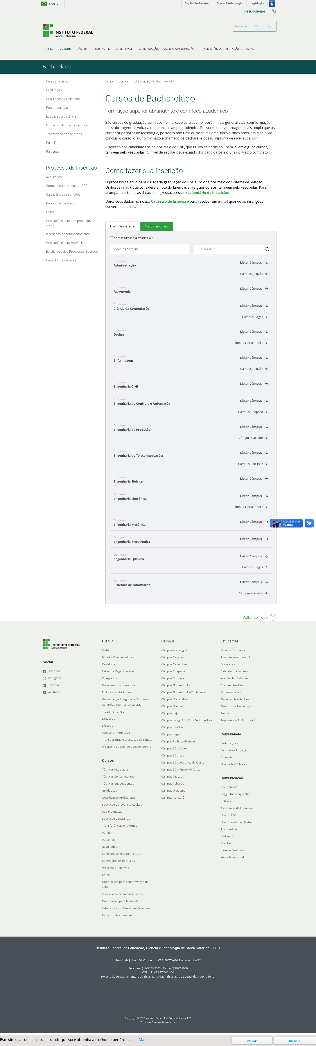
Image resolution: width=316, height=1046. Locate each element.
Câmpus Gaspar (172, 708)
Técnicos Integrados (115, 772)
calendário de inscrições (209, 192)
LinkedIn (53, 687)
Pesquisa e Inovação (234, 752)
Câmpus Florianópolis (250, 343)
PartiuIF (107, 835)
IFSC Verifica (229, 831)
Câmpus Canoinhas (174, 666)
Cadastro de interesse (117, 917)
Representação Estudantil (238, 722)
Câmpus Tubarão (172, 786)
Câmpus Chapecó (253, 413)
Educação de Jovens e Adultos (122, 807)
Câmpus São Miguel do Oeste (181, 772)
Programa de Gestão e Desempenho (126, 749)
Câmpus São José (253, 465)
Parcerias (108, 842)
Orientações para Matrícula (120, 903)
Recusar (294, 1041)
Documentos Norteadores (119, 687)
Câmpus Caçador (253, 439)
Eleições (107, 728)
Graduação (109, 793)
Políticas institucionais (116, 694)
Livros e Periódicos (233, 852)
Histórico (108, 652)
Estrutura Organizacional (118, 673)
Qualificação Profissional (118, 800)
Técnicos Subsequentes (118, 786)
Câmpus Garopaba (174, 701)
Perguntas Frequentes (235, 796)
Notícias (226, 803)
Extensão (227, 759)
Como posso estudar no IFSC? (122, 856)
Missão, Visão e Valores (118, 659)
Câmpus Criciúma (172, 680)
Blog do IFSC (229, 817)
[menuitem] (50, 48)
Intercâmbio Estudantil (235, 680)
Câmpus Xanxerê (172, 800)
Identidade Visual (232, 859)
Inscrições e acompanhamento (122, 896)
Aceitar (252, 1041)
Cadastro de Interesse (170, 201)
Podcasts (227, 838)
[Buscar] (269, 26)
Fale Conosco (229, 789)
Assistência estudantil (235, 659)
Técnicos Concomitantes (118, 779)
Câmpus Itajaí (170, 715)
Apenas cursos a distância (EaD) (133, 238)
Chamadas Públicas (234, 766)
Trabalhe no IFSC (113, 714)
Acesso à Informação (116, 735)
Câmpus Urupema (173, 793)
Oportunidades (231, 694)
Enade (225, 715)
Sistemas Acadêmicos (235, 701)
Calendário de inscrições (118, 863)
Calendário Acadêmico (235, 673)
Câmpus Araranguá (174, 652)
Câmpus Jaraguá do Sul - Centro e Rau (186, 722)
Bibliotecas (228, 666)
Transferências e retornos (119, 828)
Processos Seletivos (115, 870)
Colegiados (109, 680)
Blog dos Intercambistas (236, 824)
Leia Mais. (139, 1039)
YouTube (53, 694)
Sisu (126, 187)
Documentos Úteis (233, 687)
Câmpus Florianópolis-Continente (183, 694)
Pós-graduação (112, 814)
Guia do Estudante (233, 652)
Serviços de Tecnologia (236, 708)
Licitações (108, 721)
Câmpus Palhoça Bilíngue (178, 744)
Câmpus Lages (255, 317)
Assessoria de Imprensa (237, 810)
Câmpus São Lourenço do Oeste (182, 765)
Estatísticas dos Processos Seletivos (126, 910)
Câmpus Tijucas (171, 779)
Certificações (229, 745)
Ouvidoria (108, 666)
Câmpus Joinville (254, 274)
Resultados (109, 849)
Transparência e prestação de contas (127, 742)
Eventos (226, 845)
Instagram (54, 680)
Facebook (54, 673)
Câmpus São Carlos (174, 751)
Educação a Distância (116, 821)
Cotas (106, 877)
